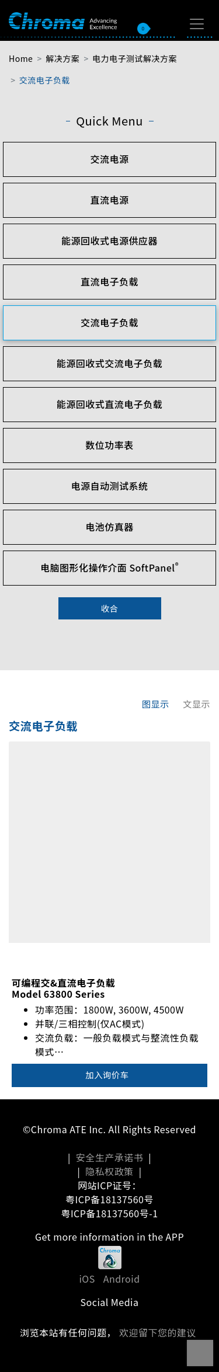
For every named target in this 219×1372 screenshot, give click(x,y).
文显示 (196, 703)
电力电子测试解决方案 (134, 58)
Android (121, 1279)
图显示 (155, 703)
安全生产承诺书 (109, 1157)
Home (21, 58)
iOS (87, 1279)
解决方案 (62, 58)
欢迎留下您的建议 (157, 1332)
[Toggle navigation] (196, 24)
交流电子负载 (44, 80)
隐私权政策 (109, 1171)
